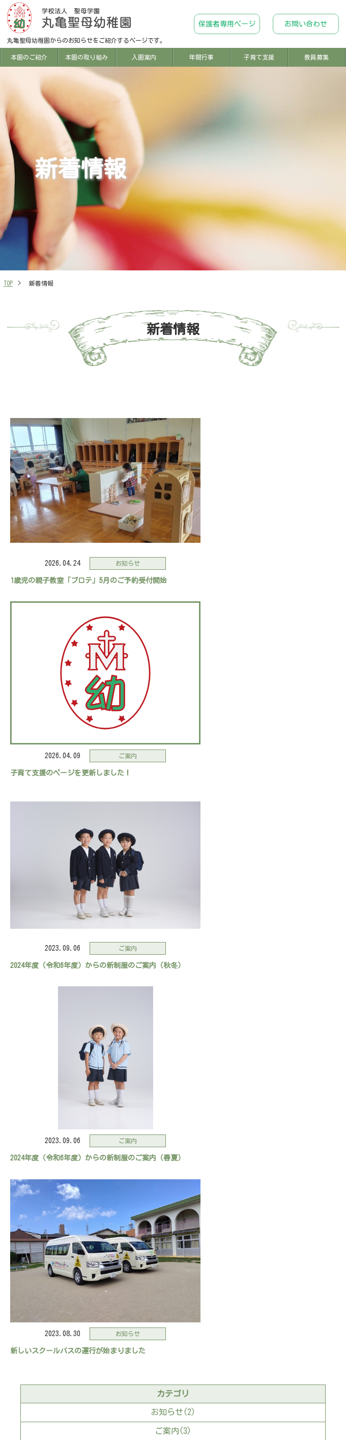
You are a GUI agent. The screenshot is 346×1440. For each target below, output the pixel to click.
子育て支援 (259, 57)
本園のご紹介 (29, 57)
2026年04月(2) (173, 1040)
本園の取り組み (86, 57)
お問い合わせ (305, 23)
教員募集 (316, 57)
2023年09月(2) (173, 1059)
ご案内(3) (173, 987)
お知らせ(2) (173, 969)
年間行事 (201, 57)
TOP (8, 283)
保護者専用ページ (226, 23)
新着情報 (27, 1403)
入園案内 (144, 57)
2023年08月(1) (173, 1077)
